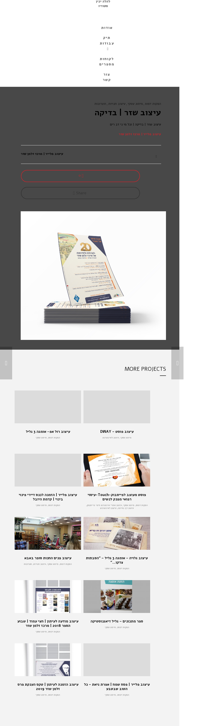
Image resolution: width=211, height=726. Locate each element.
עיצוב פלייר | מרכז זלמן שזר (140, 134)
